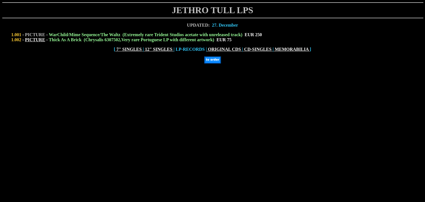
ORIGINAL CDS (224, 49)
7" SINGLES (129, 49)
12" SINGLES (158, 49)
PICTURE (35, 39)
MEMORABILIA (292, 49)
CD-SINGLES (258, 49)
